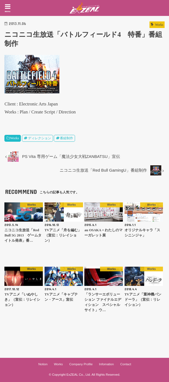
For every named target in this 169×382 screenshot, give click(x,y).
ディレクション (39, 138)
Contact (125, 364)
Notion (43, 364)
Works (14, 138)
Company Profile (81, 364)
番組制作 (66, 138)
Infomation (106, 364)
